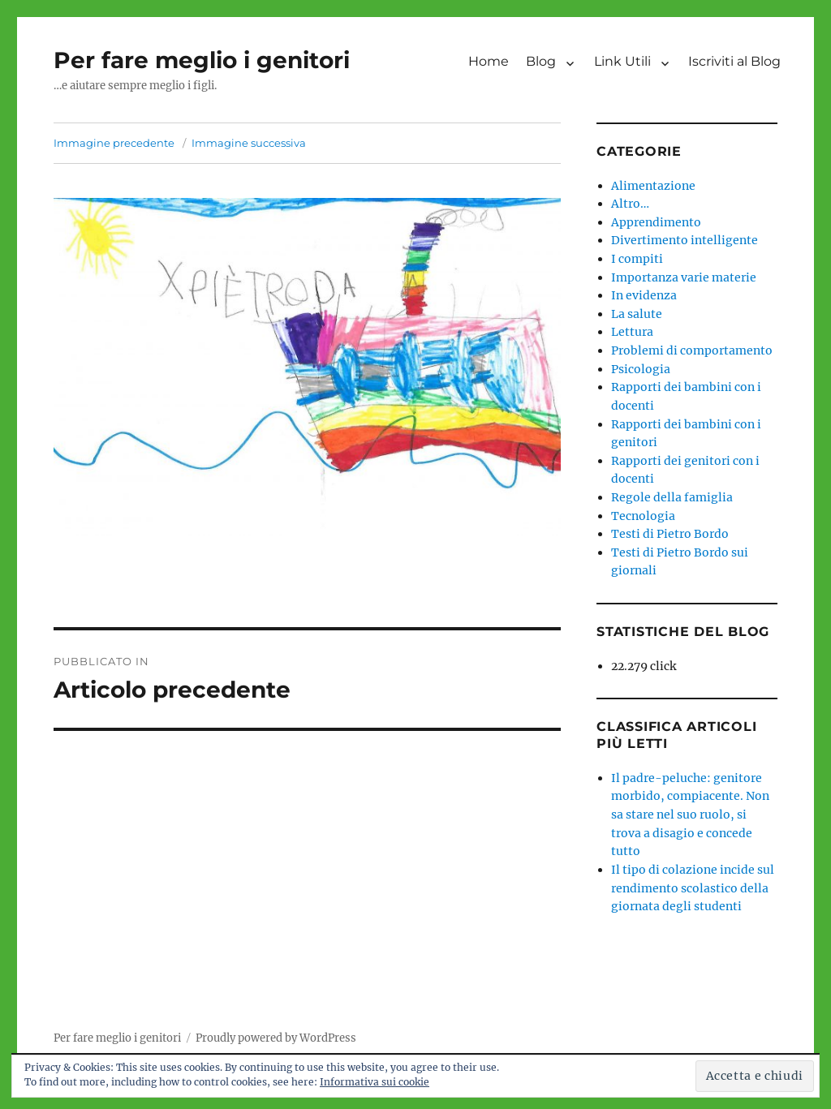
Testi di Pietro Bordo (670, 534)
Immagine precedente (114, 142)
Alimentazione (653, 185)
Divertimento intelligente (684, 240)
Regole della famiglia (672, 497)
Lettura (632, 332)
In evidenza (644, 295)
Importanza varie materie (683, 277)
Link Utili (622, 61)
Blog (541, 61)
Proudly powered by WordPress (276, 1038)
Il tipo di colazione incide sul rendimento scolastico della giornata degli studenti (692, 887)
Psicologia (640, 369)
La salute (636, 314)
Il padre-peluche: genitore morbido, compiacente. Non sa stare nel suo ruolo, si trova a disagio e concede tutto (690, 814)
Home (488, 61)
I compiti (637, 258)
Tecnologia (643, 516)
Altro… (630, 203)
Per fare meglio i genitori (202, 60)
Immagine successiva (249, 142)
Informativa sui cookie (374, 1082)
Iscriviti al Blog (734, 61)
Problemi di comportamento (692, 350)
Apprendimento (656, 222)
